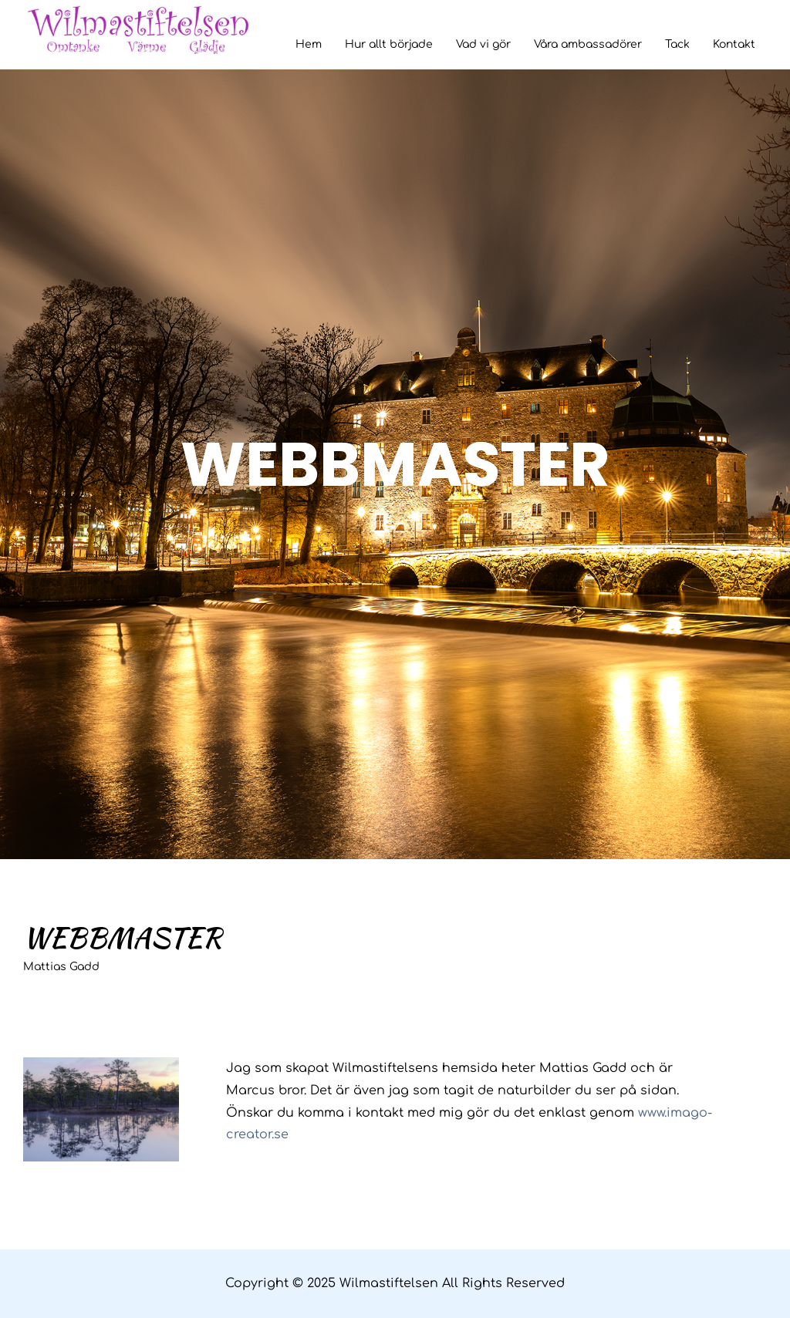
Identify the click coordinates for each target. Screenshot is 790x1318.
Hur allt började (389, 44)
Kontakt (734, 44)
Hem (308, 44)
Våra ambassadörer (588, 44)
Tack (677, 44)
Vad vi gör (483, 44)
